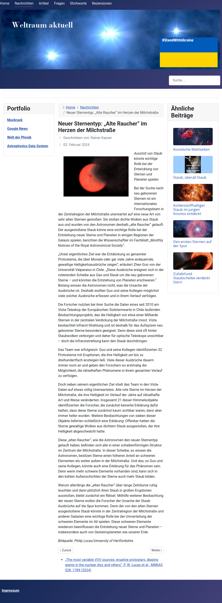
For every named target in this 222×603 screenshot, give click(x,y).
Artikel (44, 3)
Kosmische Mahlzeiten (191, 149)
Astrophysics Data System (27, 146)
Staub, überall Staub (189, 177)
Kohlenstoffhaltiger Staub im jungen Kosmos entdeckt (189, 209)
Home (4, 3)
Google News (17, 129)
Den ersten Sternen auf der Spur (192, 243)
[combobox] (194, 80)
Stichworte (78, 3)
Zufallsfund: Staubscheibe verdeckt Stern (191, 277)
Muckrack (15, 120)
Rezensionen (102, 3)
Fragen (59, 3)
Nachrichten (24, 3)
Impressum (10, 590)
